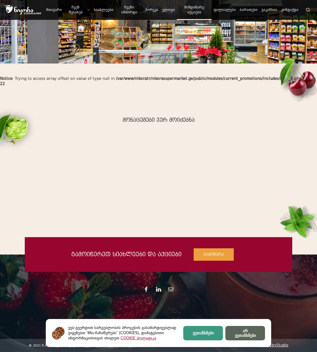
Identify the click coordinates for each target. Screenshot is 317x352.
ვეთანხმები (203, 333)
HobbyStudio (276, 345)
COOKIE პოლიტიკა (138, 338)
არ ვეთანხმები (245, 333)
